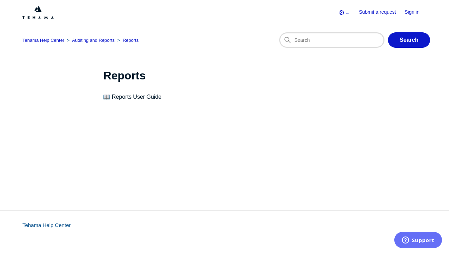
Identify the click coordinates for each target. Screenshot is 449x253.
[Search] (331, 40)
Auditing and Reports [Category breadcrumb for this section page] (93, 40)
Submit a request (377, 12)
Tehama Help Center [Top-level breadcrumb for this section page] (43, 40)
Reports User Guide (136, 97)
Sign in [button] (412, 12)
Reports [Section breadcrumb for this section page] (131, 40)
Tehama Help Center (46, 225)
